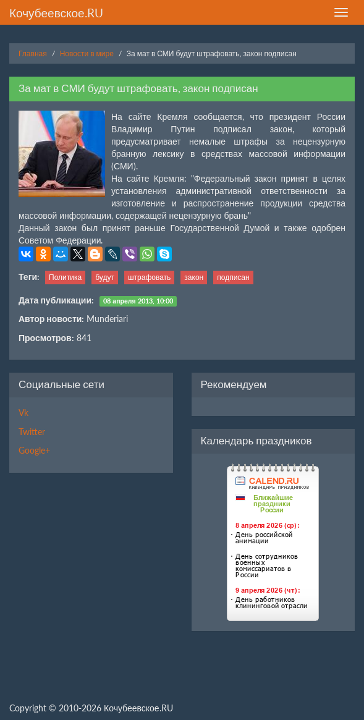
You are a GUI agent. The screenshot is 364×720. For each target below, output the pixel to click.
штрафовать (149, 277)
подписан (233, 277)
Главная (33, 53)
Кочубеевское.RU (56, 13)
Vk (23, 412)
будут (104, 277)
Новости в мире (87, 53)
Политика (65, 277)
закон (193, 277)
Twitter (32, 431)
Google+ (34, 450)
